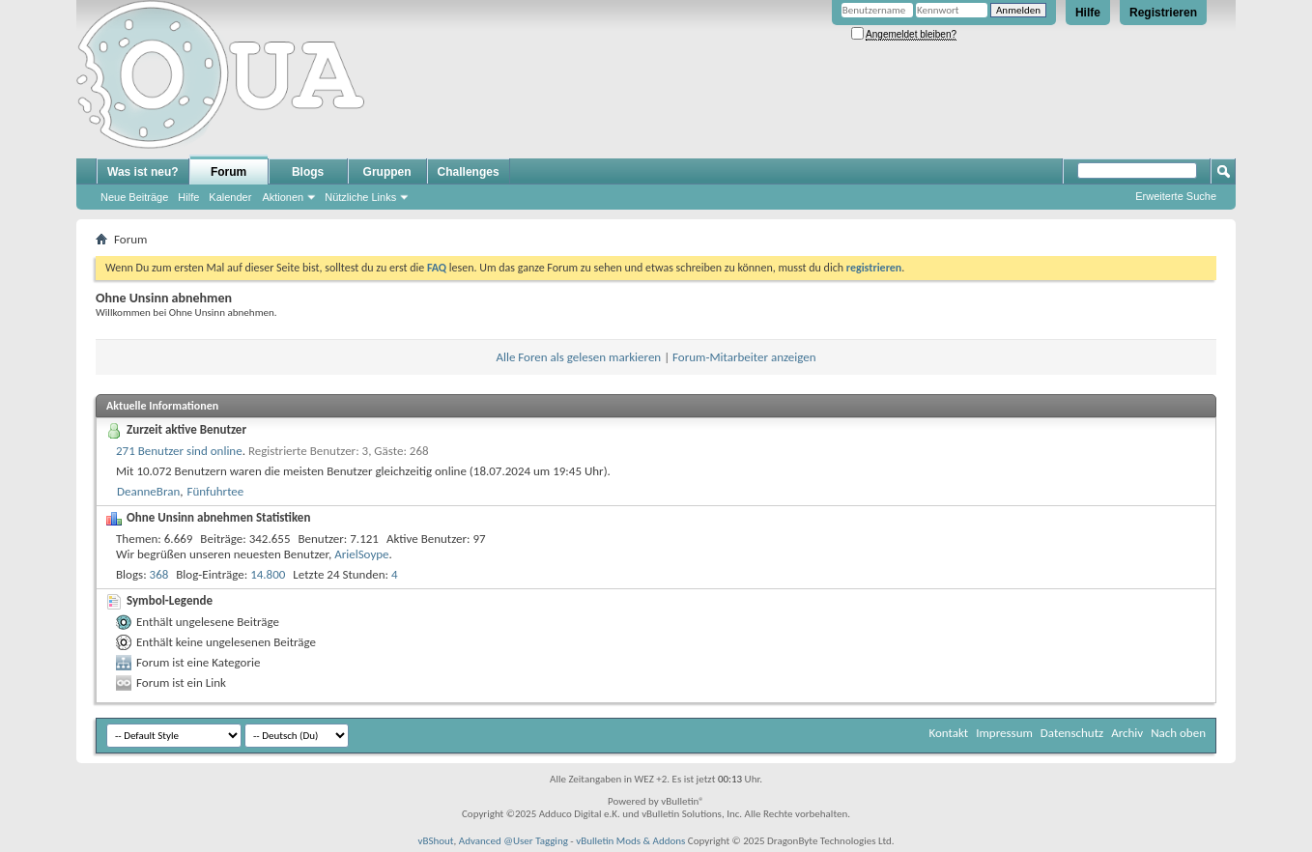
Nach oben (1178, 732)
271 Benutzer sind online (179, 450)
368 (159, 574)
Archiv (1127, 732)
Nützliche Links (360, 197)
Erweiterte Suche (1175, 196)
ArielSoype (361, 554)
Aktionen (282, 197)
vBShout (435, 841)
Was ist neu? (143, 172)
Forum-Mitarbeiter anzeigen (744, 357)
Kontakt (948, 732)
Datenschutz (1072, 732)
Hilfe (1087, 12)
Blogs (308, 172)
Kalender (230, 197)
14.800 (267, 574)
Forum (228, 172)
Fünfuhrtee (214, 491)
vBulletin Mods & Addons (630, 841)
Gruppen (387, 172)
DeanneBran (148, 491)
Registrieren (1163, 12)
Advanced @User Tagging (513, 841)
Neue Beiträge (134, 197)
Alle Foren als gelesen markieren (578, 357)
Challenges (468, 172)
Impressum (1004, 732)
